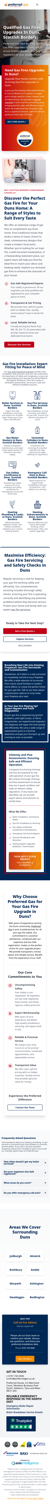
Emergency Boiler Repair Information (19, 1407)
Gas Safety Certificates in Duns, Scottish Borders (12, 476)
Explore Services (25, 639)
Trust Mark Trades (35, 1498)
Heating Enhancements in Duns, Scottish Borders (37, 515)
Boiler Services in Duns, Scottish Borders (12, 405)
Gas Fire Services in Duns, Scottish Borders (37, 405)
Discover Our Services (19, 344)
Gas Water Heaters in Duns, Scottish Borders (13, 440)
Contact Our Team (25, 1107)
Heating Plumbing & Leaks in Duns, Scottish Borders (12, 515)
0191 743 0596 (15, 1376)
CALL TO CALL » (25, 1359)
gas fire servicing (20, 609)
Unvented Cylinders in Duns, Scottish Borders (37, 440)
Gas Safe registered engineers (21, 371)
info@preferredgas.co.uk (20, 1378)
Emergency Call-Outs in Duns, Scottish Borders (37, 475)
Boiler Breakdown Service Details (24, 1412)
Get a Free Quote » (25, 631)
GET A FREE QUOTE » (16, 121)
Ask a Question (25, 645)
